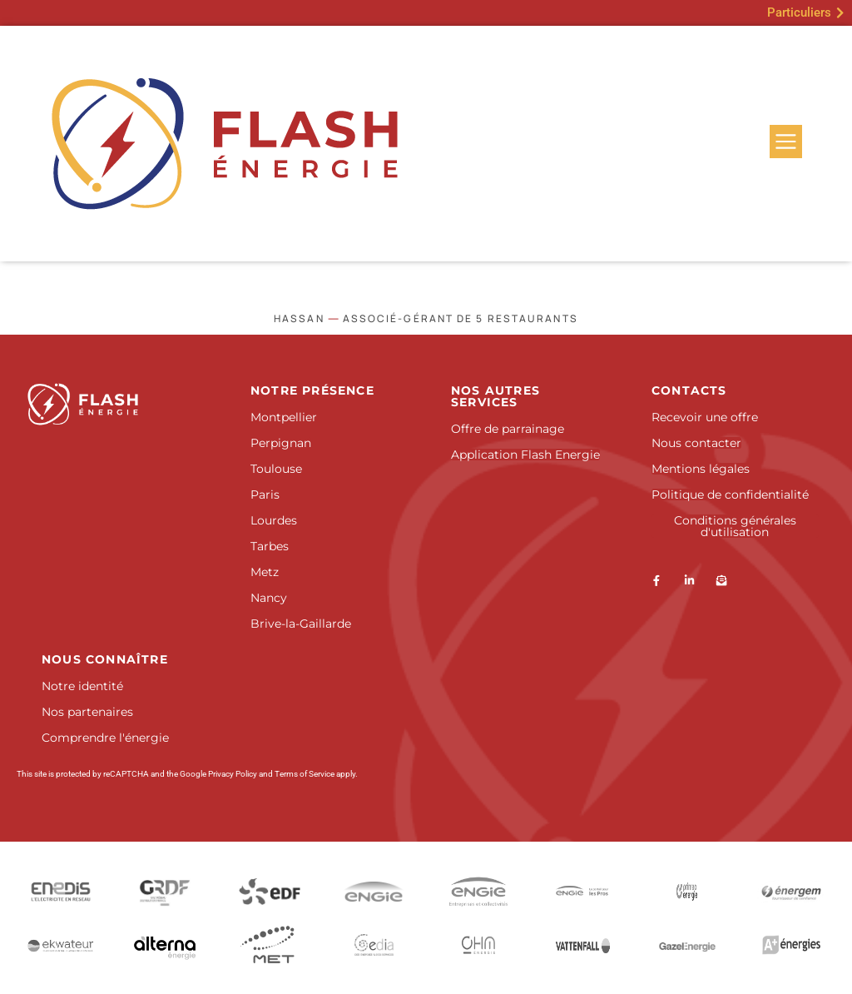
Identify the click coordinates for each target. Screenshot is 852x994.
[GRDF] (165, 891)
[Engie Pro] (583, 891)
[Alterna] (165, 944)
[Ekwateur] (61, 944)
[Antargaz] (791, 945)
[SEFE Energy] (583, 944)
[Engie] (374, 892)
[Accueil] (113, 404)
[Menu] (785, 141)
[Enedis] (61, 891)
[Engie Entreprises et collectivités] (478, 892)
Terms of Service (304, 773)
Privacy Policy (232, 773)
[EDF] (269, 891)
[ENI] (687, 891)
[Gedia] (374, 944)
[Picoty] (478, 945)
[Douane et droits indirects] (269, 945)
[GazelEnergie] (687, 944)
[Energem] (792, 891)
